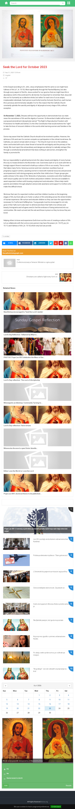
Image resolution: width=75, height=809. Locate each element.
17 (59, 704)
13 (18, 704)
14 (29, 704)
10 (59, 700)
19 (7, 708)
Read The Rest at (13, 252)
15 (39, 704)
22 (39, 708)
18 (68, 704)
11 (68, 700)
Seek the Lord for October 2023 (25, 67)
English (7, 75)
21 (29, 708)
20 (18, 708)
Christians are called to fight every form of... (42, 277)
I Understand (56, 807)
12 (7, 704)
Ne (8, 773)
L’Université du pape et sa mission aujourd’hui (50, 572)
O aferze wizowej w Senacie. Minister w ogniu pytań (36, 262)
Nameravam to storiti (15, 778)
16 (50, 704)
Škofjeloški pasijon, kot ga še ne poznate (48, 620)
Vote (5, 785)
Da (8, 769)
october (5, 236)
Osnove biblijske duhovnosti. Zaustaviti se (48, 588)
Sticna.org (44, 802)
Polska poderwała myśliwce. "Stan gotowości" (50, 555)
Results (68, 786)
